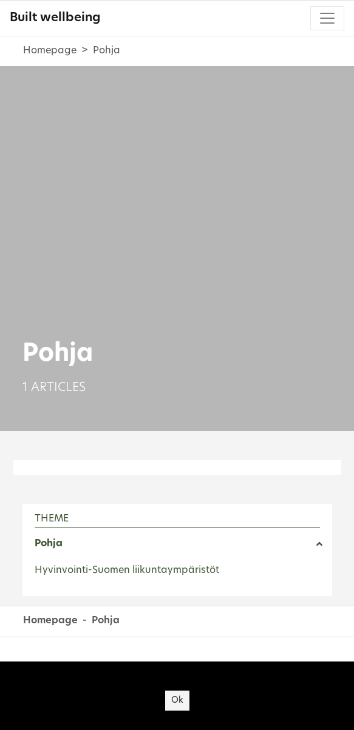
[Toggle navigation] (327, 18)
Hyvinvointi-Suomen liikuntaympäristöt (127, 570)
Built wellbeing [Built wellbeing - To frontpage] (55, 18)
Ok (177, 700)
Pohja (49, 544)
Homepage (50, 51)
